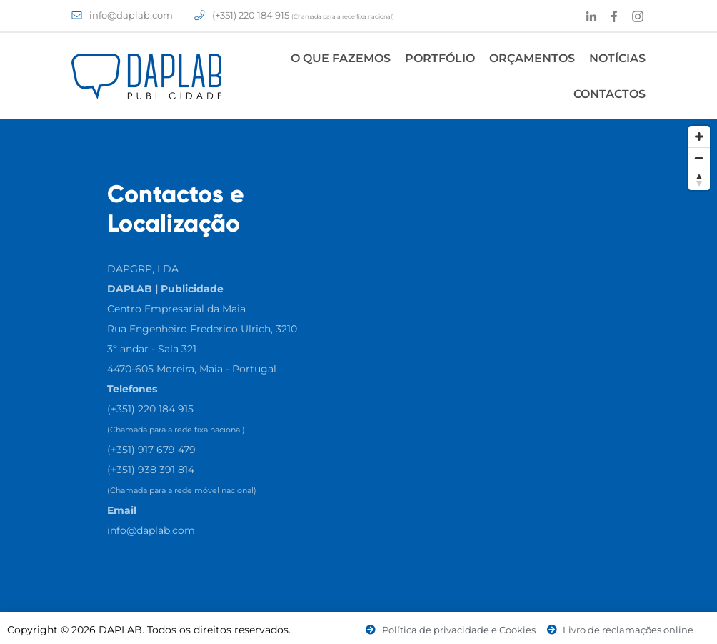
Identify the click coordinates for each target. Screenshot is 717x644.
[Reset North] (699, 179)
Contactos (609, 94)
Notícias (617, 58)
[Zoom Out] (699, 158)
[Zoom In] (699, 136)
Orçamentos (532, 58)
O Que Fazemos (341, 58)
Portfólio (440, 58)
